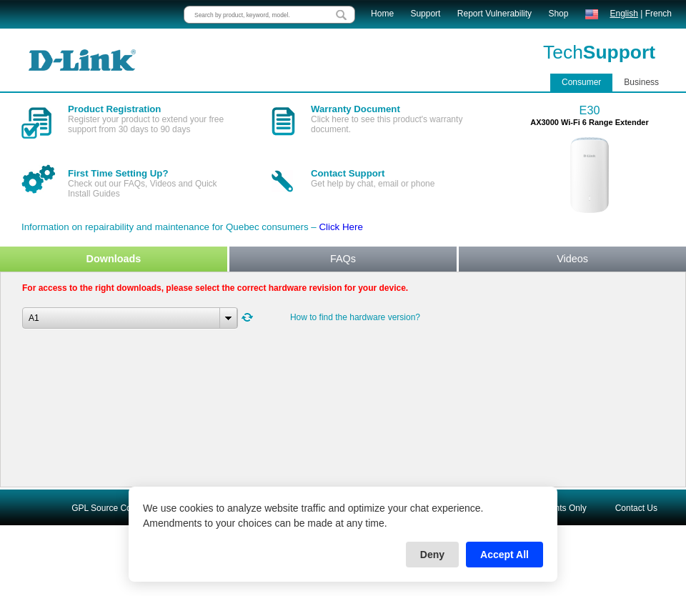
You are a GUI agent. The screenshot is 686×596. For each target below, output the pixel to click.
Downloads (113, 258)
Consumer (581, 82)
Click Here (340, 227)
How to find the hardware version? (355, 317)
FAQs (343, 258)
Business (641, 82)
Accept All (504, 554)
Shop (558, 14)
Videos (572, 258)
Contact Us (636, 508)
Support (425, 14)
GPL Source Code (106, 508)
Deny (432, 554)
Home (382, 14)
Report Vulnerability (494, 14)
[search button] (341, 15)
